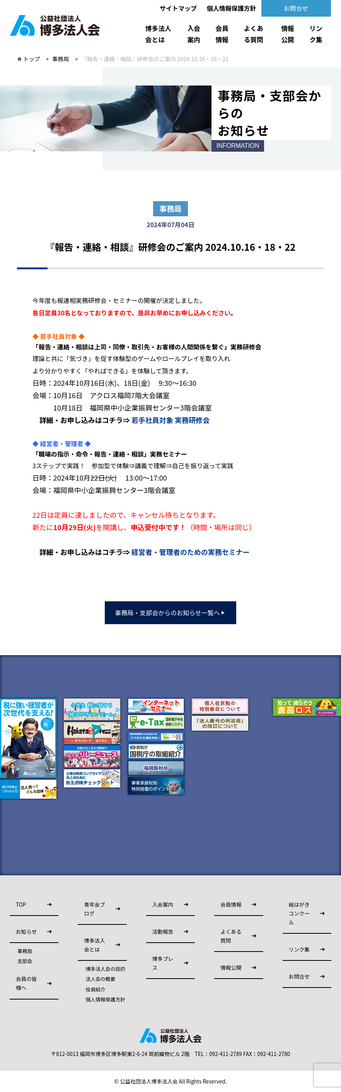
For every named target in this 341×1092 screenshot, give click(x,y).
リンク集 (315, 34)
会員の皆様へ (26, 983)
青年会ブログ (94, 908)
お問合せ (296, 8)
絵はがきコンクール (299, 913)
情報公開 (287, 34)
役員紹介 (95, 989)
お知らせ (26, 931)
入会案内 (194, 34)
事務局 (60, 59)
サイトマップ (178, 8)
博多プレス (162, 963)
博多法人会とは (158, 34)
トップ (31, 59)
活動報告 (162, 931)
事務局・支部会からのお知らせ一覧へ (170, 612)
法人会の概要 (100, 979)
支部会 (24, 961)
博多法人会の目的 (105, 969)
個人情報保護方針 (231, 8)
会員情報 (221, 34)
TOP (21, 904)
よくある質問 (253, 34)
